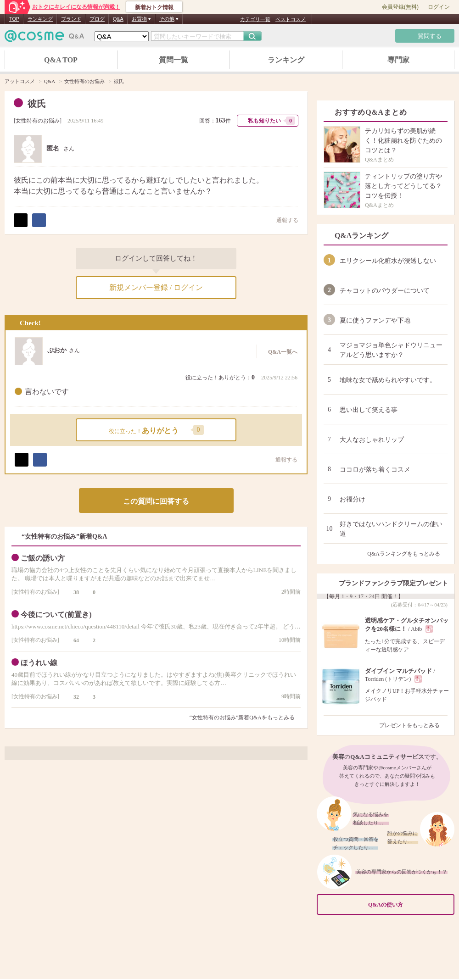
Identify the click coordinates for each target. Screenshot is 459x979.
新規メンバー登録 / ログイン (156, 287)
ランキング (40, 19)
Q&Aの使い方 (408, 904)
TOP (14, 19)
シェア (39, 220)
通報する (282, 220)
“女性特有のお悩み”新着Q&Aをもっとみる (242, 717)
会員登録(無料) (400, 7)
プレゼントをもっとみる (413, 725)
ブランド (71, 19)
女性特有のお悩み (38, 120)
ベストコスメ (290, 19)
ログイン (439, 7)
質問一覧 (173, 60)
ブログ (97, 19)
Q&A (118, 19)
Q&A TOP (61, 60)
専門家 (398, 60)
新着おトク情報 (154, 7)
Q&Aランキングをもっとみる (407, 554)
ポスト (21, 220)
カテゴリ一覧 (255, 19)
